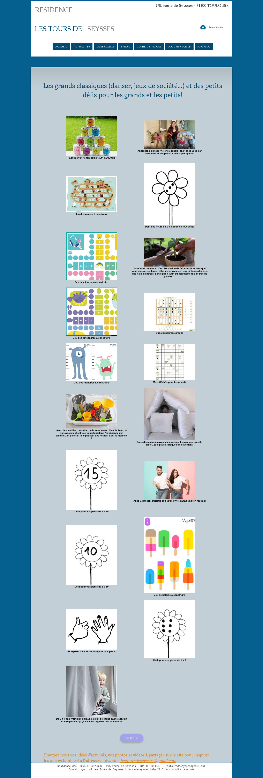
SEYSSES (101, 28)
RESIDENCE (54, 9)
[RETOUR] (131, 738)
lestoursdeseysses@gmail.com (185, 766)
